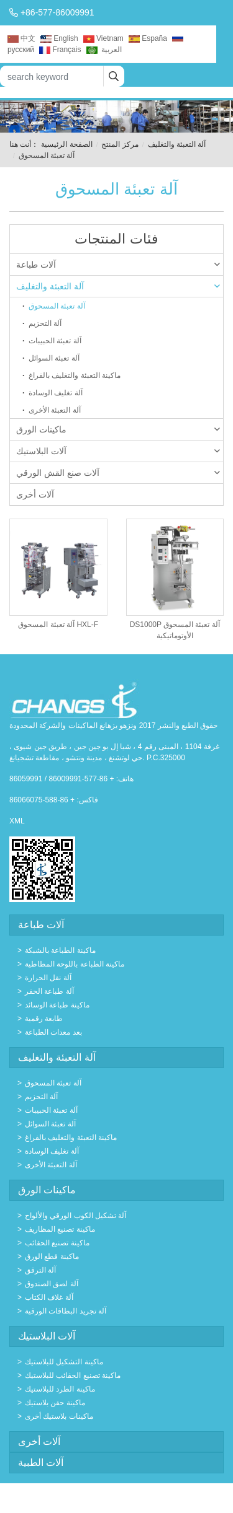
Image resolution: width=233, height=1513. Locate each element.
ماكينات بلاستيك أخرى (59, 1416)
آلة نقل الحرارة (48, 977)
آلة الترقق (40, 1270)
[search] (113, 76)
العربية (104, 49)
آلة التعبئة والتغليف (177, 144)
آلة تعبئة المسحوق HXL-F (58, 624)
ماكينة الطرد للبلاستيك (60, 1389)
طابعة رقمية (44, 1018)
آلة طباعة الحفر (49, 991)
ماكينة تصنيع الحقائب (57, 1243)
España (148, 38)
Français (60, 49)
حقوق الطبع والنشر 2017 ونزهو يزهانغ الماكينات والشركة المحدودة (113, 725)
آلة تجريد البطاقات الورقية (65, 1311)
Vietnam (103, 38)
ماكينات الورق (118, 429)
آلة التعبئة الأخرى (55, 410)
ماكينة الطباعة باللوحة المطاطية (74, 964)
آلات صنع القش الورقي (118, 473)
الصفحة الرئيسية (66, 144)
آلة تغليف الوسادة (56, 392)
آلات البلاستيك (118, 451)
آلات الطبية (40, 1462)
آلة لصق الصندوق (51, 1283)
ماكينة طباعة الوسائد (57, 1005)
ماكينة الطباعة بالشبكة (60, 950)
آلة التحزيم (45, 323)
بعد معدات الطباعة (53, 1032)
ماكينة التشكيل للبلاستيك (64, 1361)
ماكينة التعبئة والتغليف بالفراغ (75, 375)
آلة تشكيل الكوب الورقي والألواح (75, 1215)
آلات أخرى (35, 494)
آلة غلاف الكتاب (49, 1297)
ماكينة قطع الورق (52, 1256)
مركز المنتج (119, 144)
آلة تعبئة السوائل (54, 358)
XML (17, 821)
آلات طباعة (118, 265)
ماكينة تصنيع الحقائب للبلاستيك (73, 1375)
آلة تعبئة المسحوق (57, 306)
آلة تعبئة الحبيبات (55, 340)
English (59, 38)
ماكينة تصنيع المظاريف (60, 1229)
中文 (21, 38)
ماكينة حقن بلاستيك (55, 1402)
